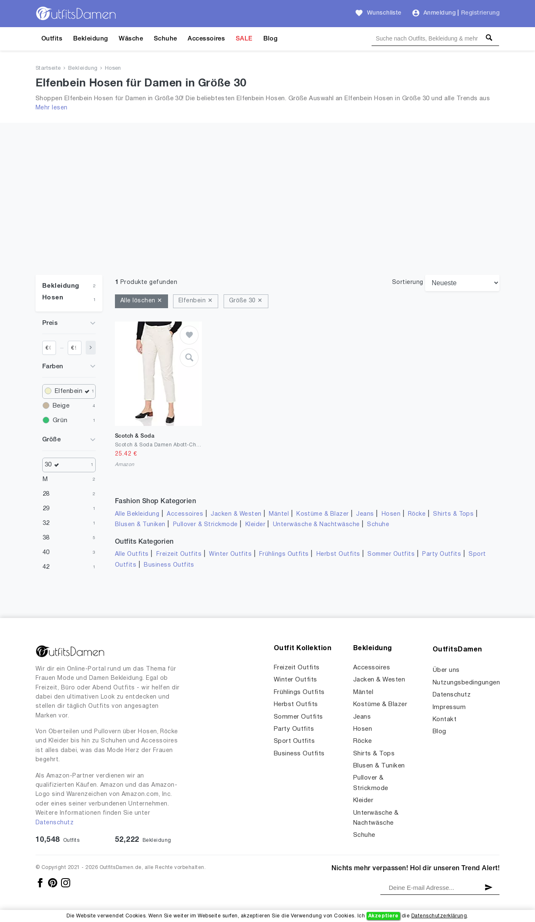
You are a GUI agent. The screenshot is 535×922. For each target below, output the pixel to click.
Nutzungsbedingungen (466, 683)
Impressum (449, 707)
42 (46, 567)
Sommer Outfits (391, 554)
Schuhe (165, 39)
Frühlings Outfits (284, 554)
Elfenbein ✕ (195, 301)
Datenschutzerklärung (439, 916)
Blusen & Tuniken (140, 524)
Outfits (51, 39)
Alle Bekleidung (137, 514)
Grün (60, 420)
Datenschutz (55, 823)
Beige (61, 406)
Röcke (416, 514)
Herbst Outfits (338, 554)
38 (46, 538)
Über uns (446, 670)
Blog (270, 39)
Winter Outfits (230, 554)
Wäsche (131, 39)
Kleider (255, 524)
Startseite (48, 68)
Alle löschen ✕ (141, 301)
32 (46, 523)
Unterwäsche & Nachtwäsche (316, 524)
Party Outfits (441, 554)
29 (46, 509)
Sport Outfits (294, 741)
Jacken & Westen (236, 514)
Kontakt (444, 719)
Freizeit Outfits (179, 554)
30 (54, 465)
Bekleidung (90, 39)
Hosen (113, 68)
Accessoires (206, 39)
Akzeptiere (383, 916)
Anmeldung (439, 13)
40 (46, 552)
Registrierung (480, 13)
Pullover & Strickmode (205, 524)
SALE (244, 39)
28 (46, 494)
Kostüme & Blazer (322, 514)
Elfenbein (73, 391)
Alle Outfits (132, 554)
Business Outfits (169, 565)
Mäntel (279, 514)
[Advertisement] (267, 212)
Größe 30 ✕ (246, 301)
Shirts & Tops (453, 514)
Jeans (365, 514)
